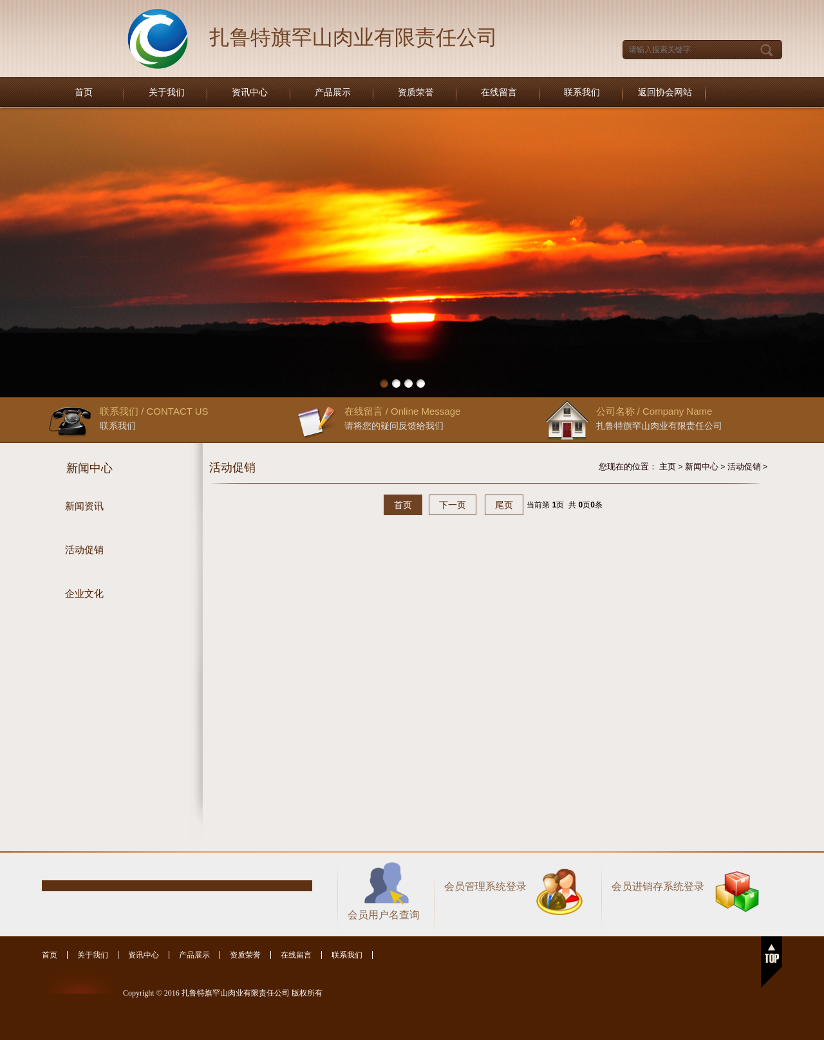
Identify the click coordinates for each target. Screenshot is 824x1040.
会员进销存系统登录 (658, 886)
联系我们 (582, 92)
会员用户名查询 (384, 914)
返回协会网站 (665, 92)
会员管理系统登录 (485, 886)
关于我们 (167, 92)
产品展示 (333, 92)
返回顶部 (771, 962)
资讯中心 (250, 92)
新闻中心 (701, 466)
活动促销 (744, 466)
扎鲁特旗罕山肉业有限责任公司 (353, 37)
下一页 (452, 505)
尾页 (504, 505)
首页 (84, 92)
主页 (667, 466)
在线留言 (499, 92)
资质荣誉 (416, 92)
